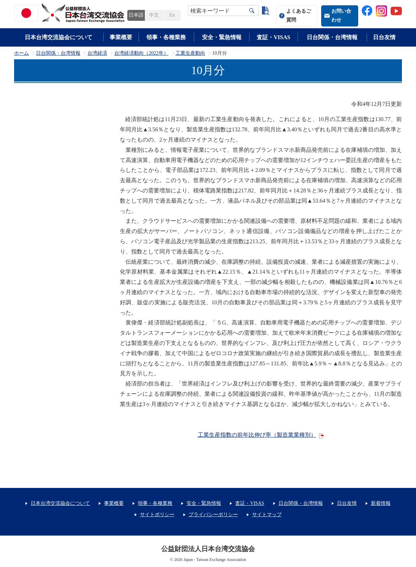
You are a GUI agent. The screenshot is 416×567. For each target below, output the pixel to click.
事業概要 (121, 37)
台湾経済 (97, 53)
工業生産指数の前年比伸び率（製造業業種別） (257, 435)
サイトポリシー (157, 514)
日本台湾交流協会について (58, 37)
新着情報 (381, 503)
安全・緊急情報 (221, 37)
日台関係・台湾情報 (332, 37)
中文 (154, 15)
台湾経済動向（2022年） (141, 53)
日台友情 (384, 37)
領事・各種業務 (166, 37)
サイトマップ (267, 514)
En (172, 15)
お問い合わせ (341, 15)
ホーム (21, 53)
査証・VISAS (273, 37)
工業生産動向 (190, 53)
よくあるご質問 (298, 15)
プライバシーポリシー (213, 514)
